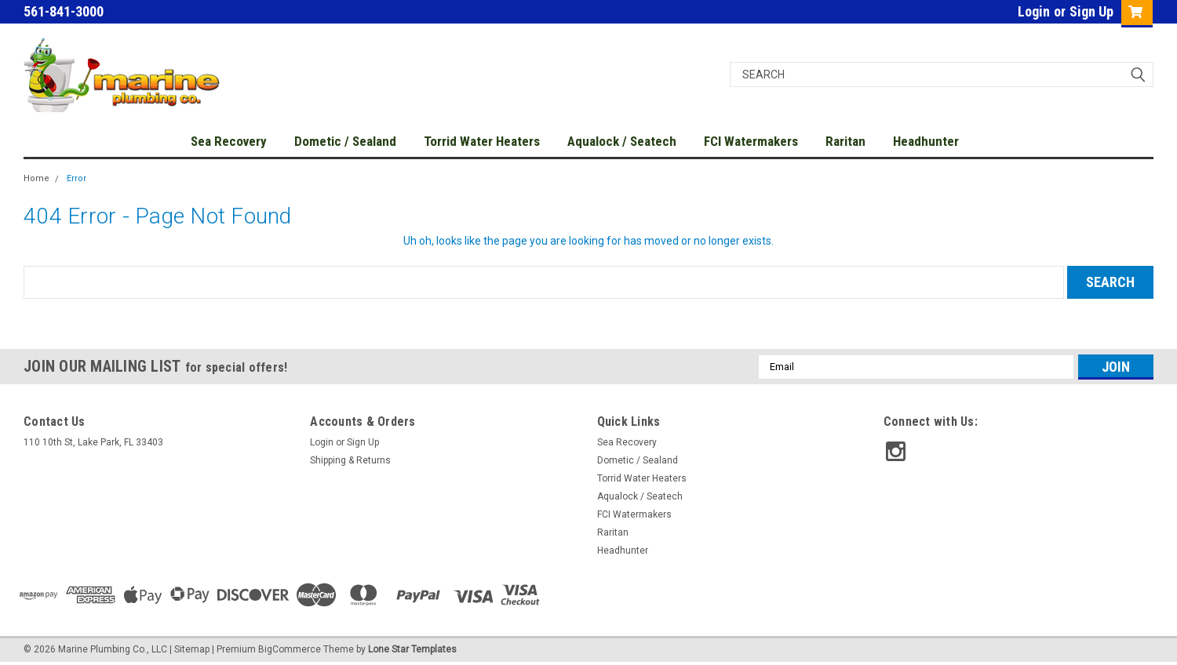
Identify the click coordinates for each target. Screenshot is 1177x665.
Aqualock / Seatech (621, 141)
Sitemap (192, 649)
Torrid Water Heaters (482, 141)
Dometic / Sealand (345, 141)
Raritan (845, 141)
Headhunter (926, 141)
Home (36, 178)
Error (76, 178)
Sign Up (1091, 11)
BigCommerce (289, 649)
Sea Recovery (229, 141)
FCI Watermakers (751, 141)
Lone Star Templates (412, 649)
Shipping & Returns (350, 460)
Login (1034, 11)
